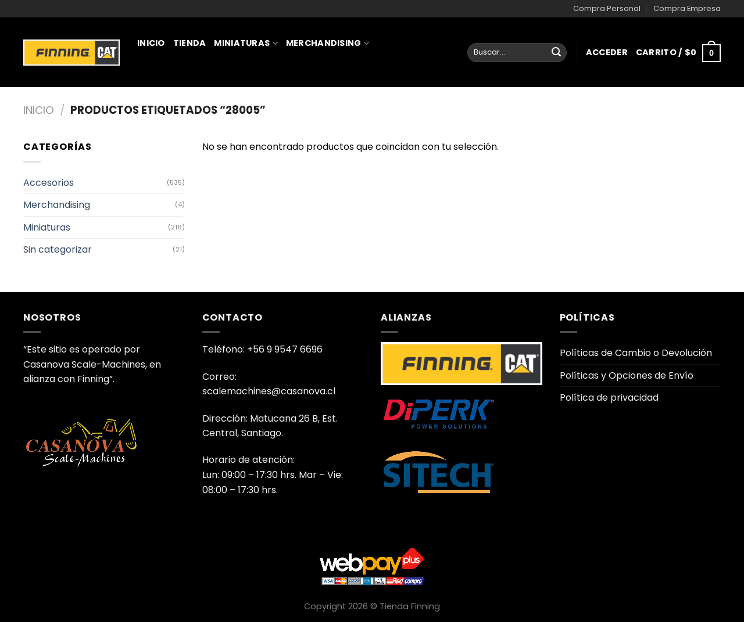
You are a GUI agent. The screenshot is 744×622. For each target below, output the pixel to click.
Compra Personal (607, 8)
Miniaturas (245, 43)
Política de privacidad (609, 397)
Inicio (151, 43)
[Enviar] (556, 53)
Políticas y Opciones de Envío (626, 375)
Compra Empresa (687, 8)
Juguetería (169, 94)
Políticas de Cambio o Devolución (636, 352)
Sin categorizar (57, 249)
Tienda (189, 43)
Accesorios (48, 182)
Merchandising (327, 43)
